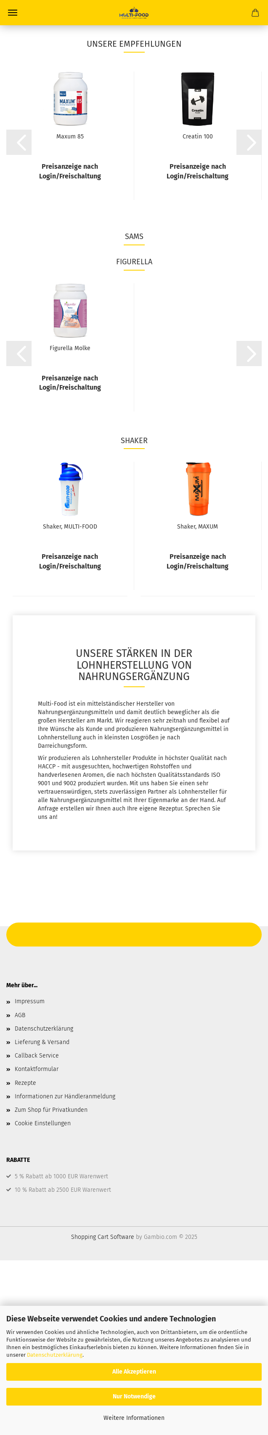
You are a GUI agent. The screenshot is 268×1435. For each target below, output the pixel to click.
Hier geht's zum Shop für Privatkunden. (134, 932)
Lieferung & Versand (42, 1042)
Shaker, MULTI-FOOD (70, 526)
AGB (20, 1015)
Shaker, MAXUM (197, 526)
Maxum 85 (70, 136)
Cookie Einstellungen (43, 1123)
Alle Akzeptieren (134, 1371)
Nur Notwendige (134, 1396)
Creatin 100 (198, 136)
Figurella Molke (70, 348)
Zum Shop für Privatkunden (51, 1109)
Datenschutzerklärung (54, 1355)
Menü (12, 12)
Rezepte (25, 1083)
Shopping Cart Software (102, 1237)
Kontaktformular (36, 1069)
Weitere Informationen (134, 1418)
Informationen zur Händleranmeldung (65, 1096)
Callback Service (37, 1055)
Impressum (30, 1001)
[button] (19, 142)
